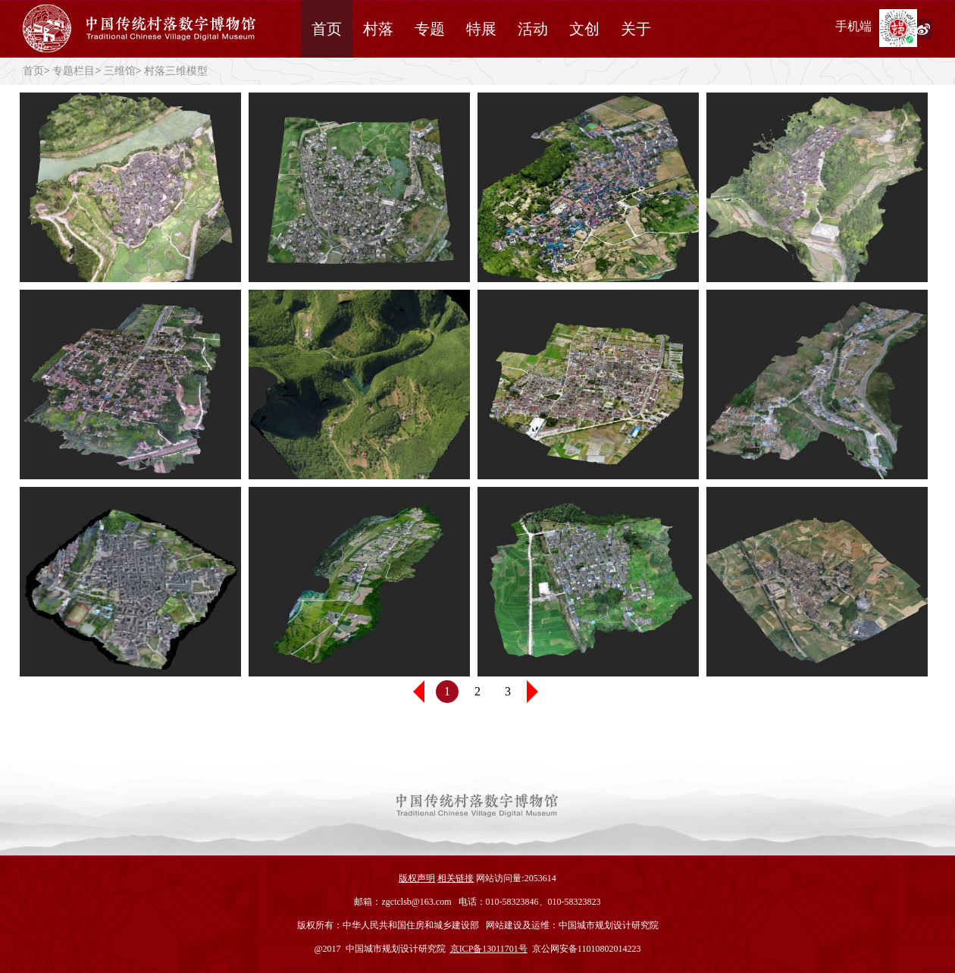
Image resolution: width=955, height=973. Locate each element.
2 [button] (477, 691)
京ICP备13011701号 (489, 948)
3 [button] (508, 691)
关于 (636, 28)
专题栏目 (73, 71)
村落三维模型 (176, 71)
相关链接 (455, 878)
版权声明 (417, 878)
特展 (481, 28)
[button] (538, 691)
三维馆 (120, 71)
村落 (378, 28)
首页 (327, 28)
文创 (584, 28)
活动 (533, 28)
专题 (430, 28)
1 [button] (447, 691)
